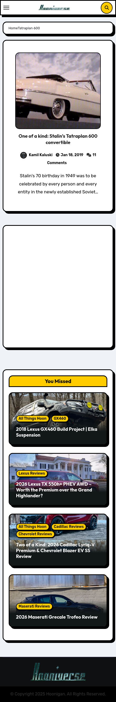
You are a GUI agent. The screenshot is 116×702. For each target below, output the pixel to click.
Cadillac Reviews (69, 526)
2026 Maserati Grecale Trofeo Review (57, 617)
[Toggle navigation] (6, 7)
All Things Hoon (33, 418)
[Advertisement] (58, 288)
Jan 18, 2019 (72, 155)
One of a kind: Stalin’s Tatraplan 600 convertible (58, 139)
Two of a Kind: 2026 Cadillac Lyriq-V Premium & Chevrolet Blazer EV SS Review (55, 550)
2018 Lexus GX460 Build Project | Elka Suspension (56, 432)
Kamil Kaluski (36, 155)
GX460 (60, 418)
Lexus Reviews (32, 473)
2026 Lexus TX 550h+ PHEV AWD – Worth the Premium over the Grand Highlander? (54, 489)
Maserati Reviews (34, 606)
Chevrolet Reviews (35, 534)
